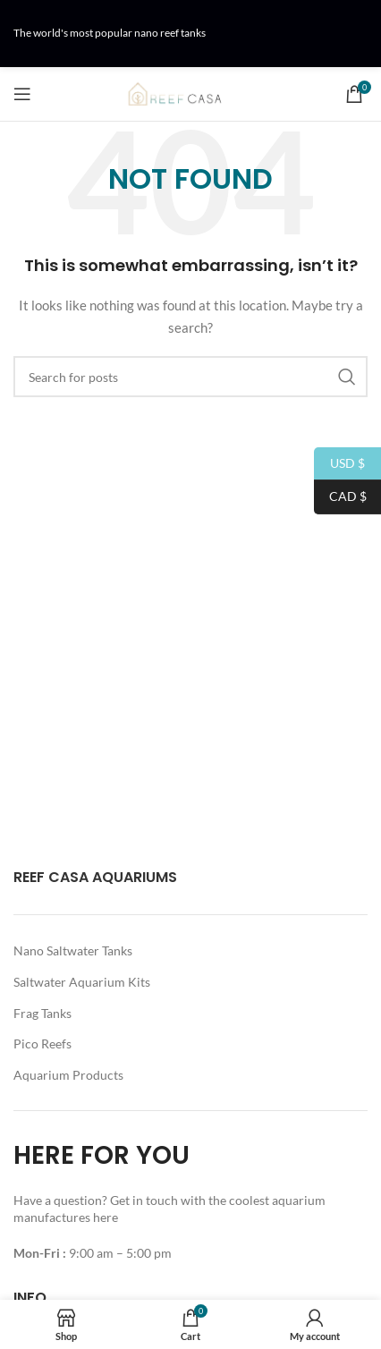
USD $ (339, 463)
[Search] (190, 376)
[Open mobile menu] (22, 94)
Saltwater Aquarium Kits (81, 981)
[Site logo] (190, 92)
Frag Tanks (42, 1013)
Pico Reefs (42, 1043)
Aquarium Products (68, 1074)
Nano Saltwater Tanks (72, 950)
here (107, 1217)
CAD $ (340, 496)
